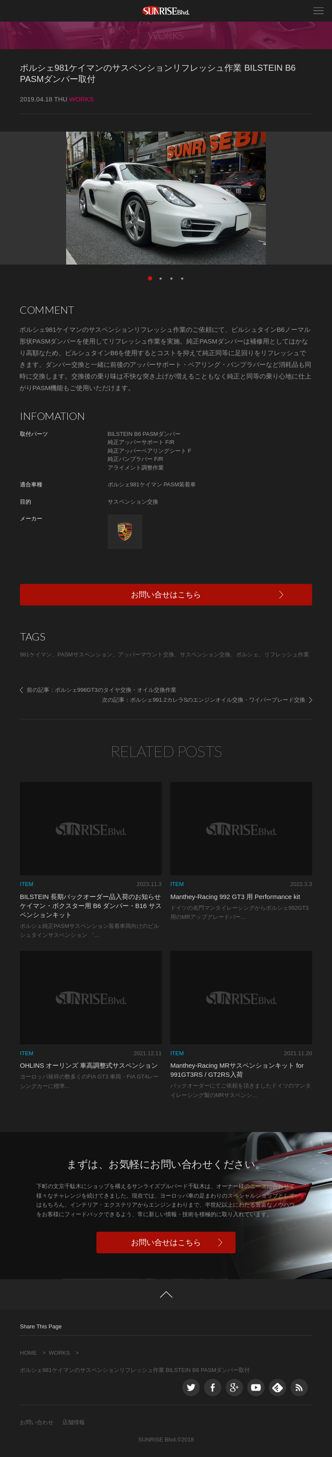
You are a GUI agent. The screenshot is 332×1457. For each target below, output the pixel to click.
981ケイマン (36, 654)
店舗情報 (73, 1422)
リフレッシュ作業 (286, 654)
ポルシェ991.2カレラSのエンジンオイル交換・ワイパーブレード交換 (217, 700)
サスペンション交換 (205, 654)
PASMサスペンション (84, 654)
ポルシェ (247, 654)
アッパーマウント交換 (146, 654)
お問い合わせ (37, 1422)
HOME (28, 1353)
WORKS (59, 1353)
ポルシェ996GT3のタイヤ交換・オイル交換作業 (115, 690)
